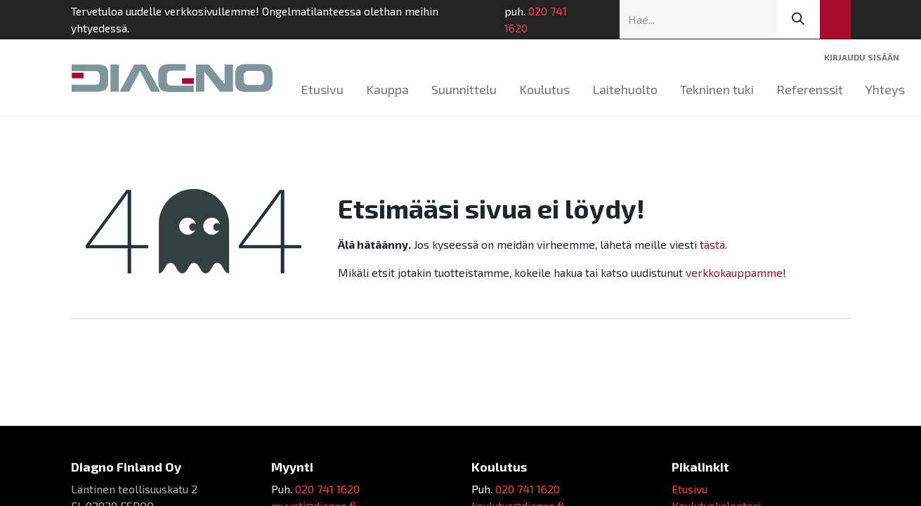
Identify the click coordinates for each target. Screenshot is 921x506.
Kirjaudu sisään (861, 57)
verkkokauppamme (734, 272)
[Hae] (798, 19)
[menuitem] (322, 89)
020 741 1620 (535, 19)
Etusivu (689, 488)
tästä (712, 244)
